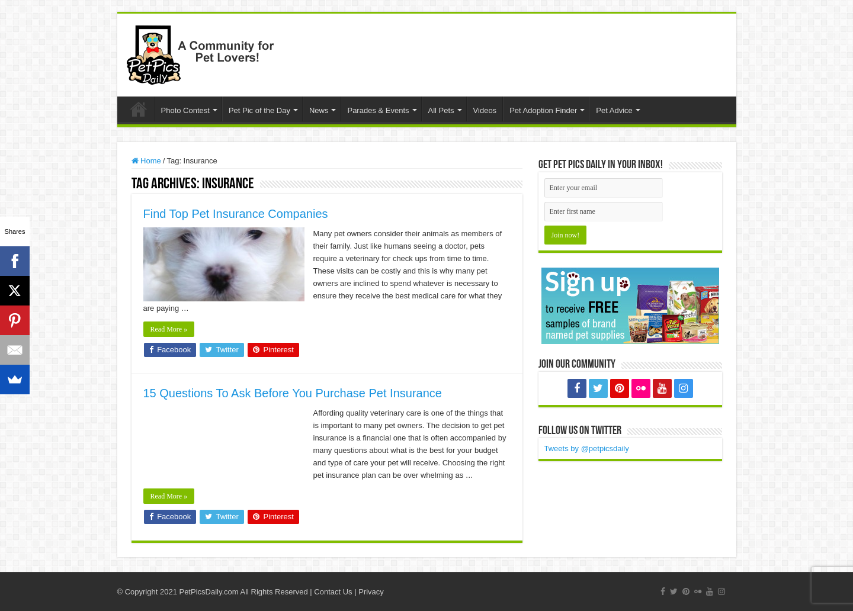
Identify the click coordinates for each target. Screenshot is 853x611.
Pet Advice (614, 110)
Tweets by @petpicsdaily (586, 448)
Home (138, 109)
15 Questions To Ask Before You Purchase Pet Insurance (292, 393)
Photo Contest (185, 110)
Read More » (169, 329)
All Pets (441, 110)
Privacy (371, 591)
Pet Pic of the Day (259, 110)
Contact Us (333, 591)
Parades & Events (378, 110)
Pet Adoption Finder (543, 110)
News (319, 110)
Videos (485, 110)
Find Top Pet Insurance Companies (235, 213)
